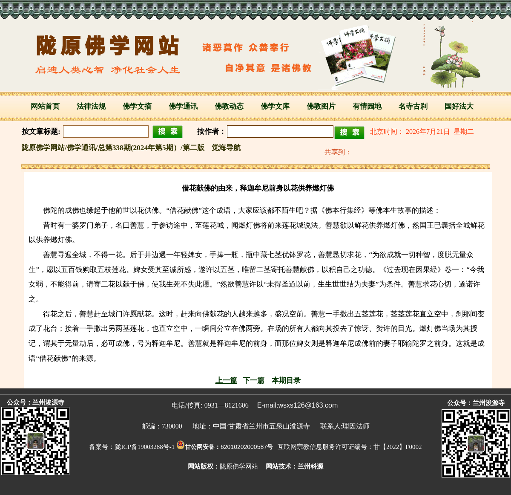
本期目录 (286, 380)
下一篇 (253, 380)
